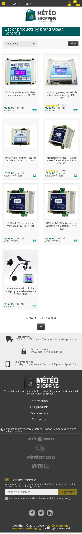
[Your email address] (31, 492)
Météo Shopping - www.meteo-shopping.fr (41, 527)
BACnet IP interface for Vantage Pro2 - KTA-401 (20, 224)
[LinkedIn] (50, 513)
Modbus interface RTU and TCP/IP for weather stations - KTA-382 (61, 160)
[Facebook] (32, 513)
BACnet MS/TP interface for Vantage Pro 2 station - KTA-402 (61, 226)
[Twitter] (41, 513)
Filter (73, 43)
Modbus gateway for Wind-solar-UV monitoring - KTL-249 (61, 95)
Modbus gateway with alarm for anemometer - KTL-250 (20, 94)
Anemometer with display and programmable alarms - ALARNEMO (20, 291)
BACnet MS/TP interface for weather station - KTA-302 (20, 159)
